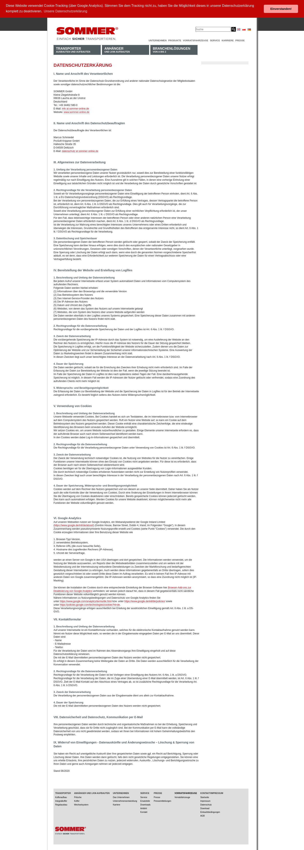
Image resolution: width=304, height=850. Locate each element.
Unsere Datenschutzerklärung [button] (65, 11)
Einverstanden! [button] (281, 8)
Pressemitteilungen (162, 801)
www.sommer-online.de (76, 111)
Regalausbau (61, 804)
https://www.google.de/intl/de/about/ (73, 525)
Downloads (145, 804)
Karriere (228, 40)
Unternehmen (158, 40)
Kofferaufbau (61, 797)
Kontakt (143, 812)
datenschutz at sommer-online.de (80, 151)
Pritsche (77, 797)
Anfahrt (143, 808)
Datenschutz (206, 804)
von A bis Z (171, 49)
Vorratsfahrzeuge (195, 40)
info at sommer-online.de (75, 108)
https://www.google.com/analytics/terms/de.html (86, 601)
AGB (202, 815)
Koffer (77, 801)
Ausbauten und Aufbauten (73, 49)
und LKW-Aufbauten (117, 49)
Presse (240, 40)
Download (204, 808)
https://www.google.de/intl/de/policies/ (144, 601)
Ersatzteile (145, 801)
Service (215, 40)
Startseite (204, 797)
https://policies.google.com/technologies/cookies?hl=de (90, 604)
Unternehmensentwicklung (125, 801)
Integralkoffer (61, 801)
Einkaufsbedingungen (210, 812)
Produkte (174, 40)
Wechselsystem (81, 804)
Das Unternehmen (121, 797)
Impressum (205, 801)
